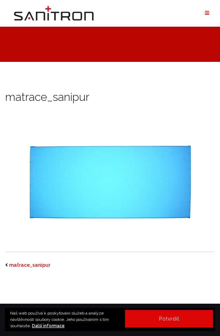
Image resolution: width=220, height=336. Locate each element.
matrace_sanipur (29, 265)
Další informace (48, 325)
